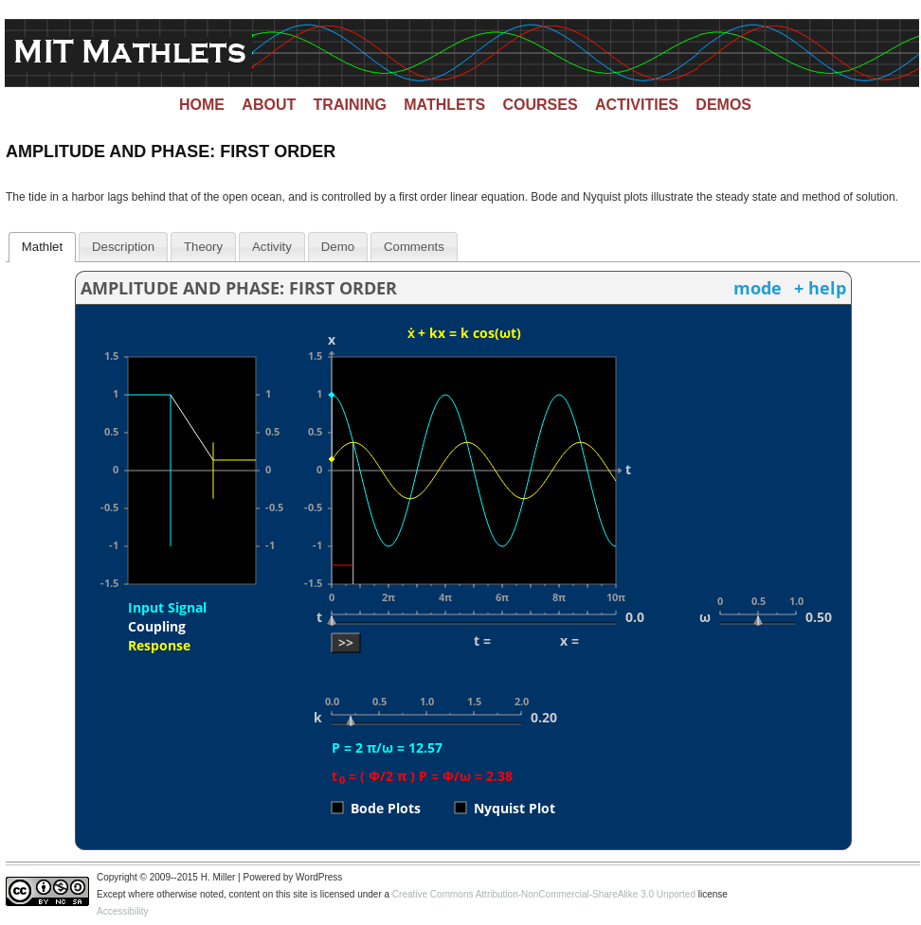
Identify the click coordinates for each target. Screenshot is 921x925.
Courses (540, 105)
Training (350, 105)
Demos (723, 105)
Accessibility (122, 911)
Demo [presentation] (337, 247)
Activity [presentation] (272, 247)
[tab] (43, 247)
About (269, 105)
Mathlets (444, 105)
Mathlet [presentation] (42, 247)
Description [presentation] (123, 247)
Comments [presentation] (414, 247)
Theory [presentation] (203, 247)
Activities (636, 105)
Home (202, 105)
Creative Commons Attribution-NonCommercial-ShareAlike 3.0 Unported (543, 894)
